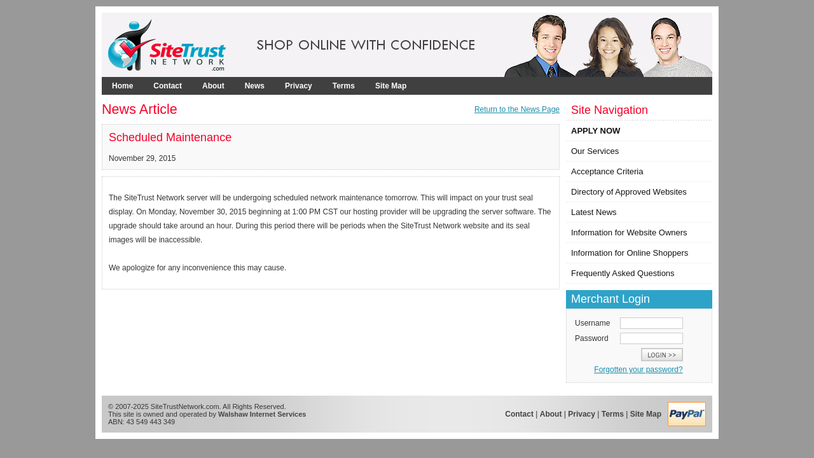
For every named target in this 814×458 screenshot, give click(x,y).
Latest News (594, 212)
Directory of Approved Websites (629, 192)
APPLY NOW (595, 130)
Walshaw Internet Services (262, 414)
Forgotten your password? (638, 369)
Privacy (298, 85)
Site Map (390, 85)
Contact (167, 85)
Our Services (595, 151)
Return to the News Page (517, 109)
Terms (344, 85)
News (255, 85)
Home (122, 85)
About (213, 85)
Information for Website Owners (629, 232)
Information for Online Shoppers (629, 253)
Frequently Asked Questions (623, 273)
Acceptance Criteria (607, 171)
